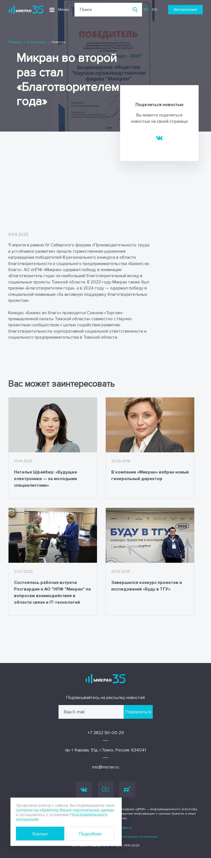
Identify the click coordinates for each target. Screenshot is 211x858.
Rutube (127, 789)
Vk (84, 789)
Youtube (105, 789)
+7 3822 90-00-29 (105, 733)
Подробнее (90, 834)
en (154, 9)
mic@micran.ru (105, 767)
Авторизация (185, 9)
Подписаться (138, 712)
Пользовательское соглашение (132, 837)
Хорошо (40, 834)
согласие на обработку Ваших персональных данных (65, 810)
